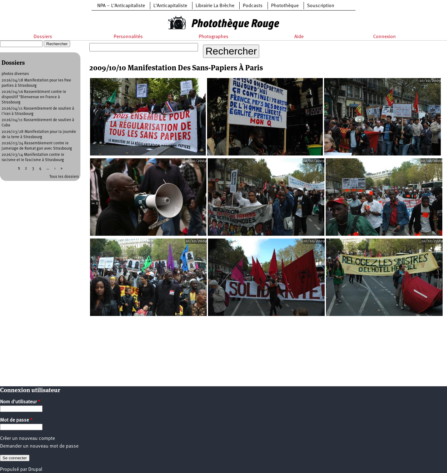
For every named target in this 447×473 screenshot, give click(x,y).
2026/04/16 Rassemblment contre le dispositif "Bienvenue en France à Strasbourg (34, 97)
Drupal (35, 469)
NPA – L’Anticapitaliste (121, 5)
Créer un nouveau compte (27, 438)
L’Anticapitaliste (170, 5)
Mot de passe (16, 420)
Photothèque (285, 5)
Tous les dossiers (64, 177)
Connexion (384, 36)
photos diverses (15, 74)
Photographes (213, 36)
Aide (299, 36)
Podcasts (253, 5)
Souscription (320, 5)
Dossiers (43, 36)
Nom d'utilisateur (20, 402)
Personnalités (128, 36)
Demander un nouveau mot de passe (39, 446)
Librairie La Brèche (215, 5)
